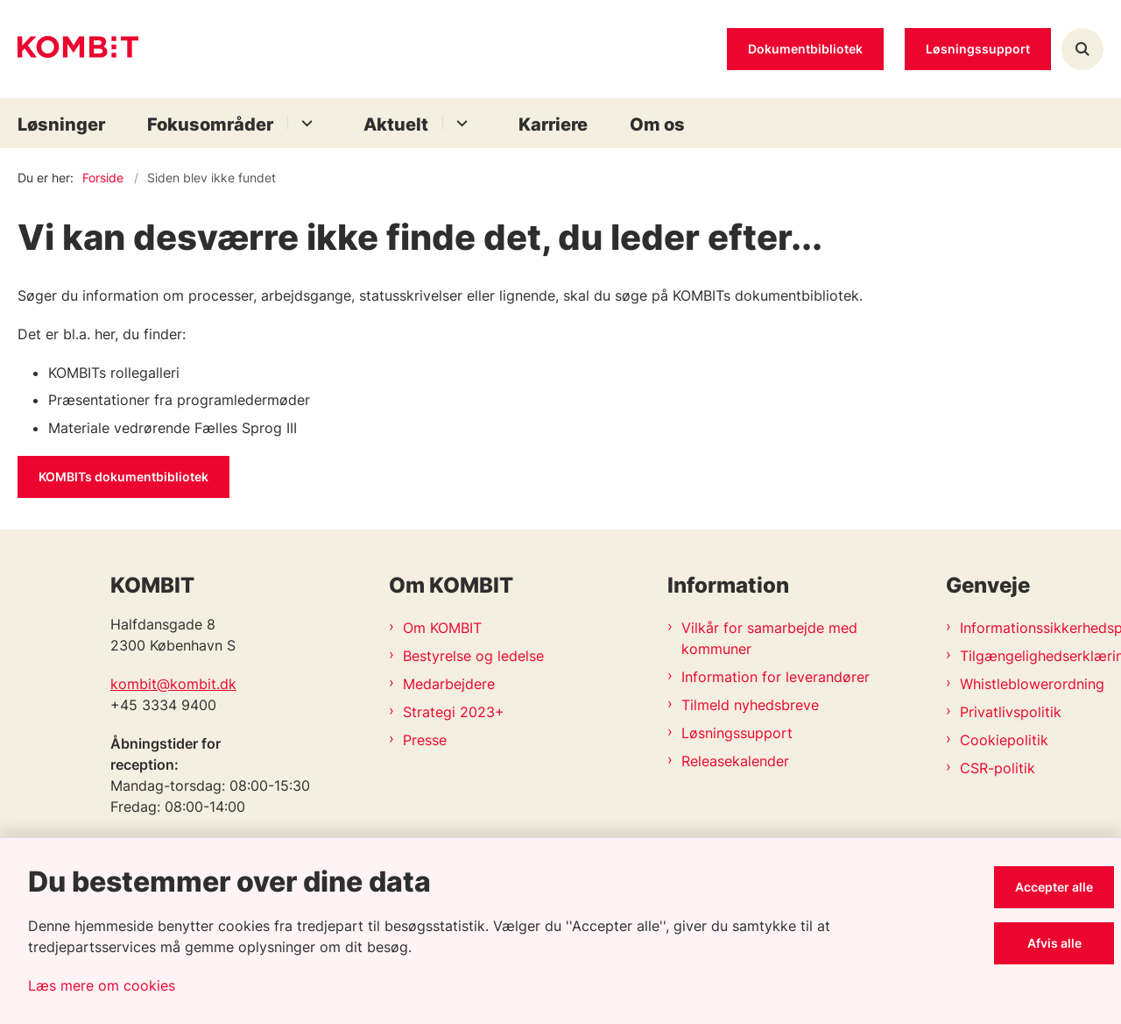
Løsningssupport (737, 733)
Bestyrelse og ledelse (473, 656)
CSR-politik (997, 768)
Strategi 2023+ (453, 712)
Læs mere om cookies (101, 985)
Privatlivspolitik (1010, 712)
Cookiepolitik (1004, 740)
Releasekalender (735, 761)
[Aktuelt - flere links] (459, 123)
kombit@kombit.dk (173, 684)
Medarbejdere (449, 684)
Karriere (553, 124)
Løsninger (61, 124)
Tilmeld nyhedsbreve (750, 705)
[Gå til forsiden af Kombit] (78, 49)
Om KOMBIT (442, 627)
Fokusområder (210, 124)
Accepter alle (1054, 886)
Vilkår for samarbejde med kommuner (769, 638)
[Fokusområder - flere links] (304, 123)
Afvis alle (1054, 942)
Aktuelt (395, 124)
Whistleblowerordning (1031, 684)
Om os (657, 124)
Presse (425, 740)
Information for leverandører (775, 677)
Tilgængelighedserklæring (1031, 656)
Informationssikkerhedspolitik (1031, 627)
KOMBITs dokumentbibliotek (123, 476)
